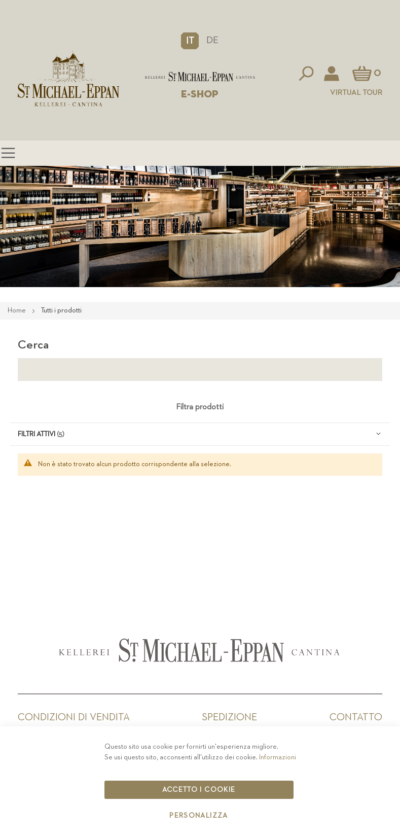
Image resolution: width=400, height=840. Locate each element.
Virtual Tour (356, 92)
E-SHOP (200, 94)
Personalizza (198, 815)
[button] (190, 40)
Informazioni (277, 757)
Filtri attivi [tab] (36, 434)
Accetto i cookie (199, 789)
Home (17, 310)
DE (212, 40)
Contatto (356, 717)
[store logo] (200, 77)
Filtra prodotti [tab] (200, 407)
